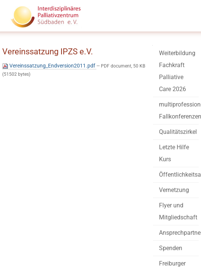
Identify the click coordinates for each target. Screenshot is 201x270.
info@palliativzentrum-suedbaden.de (60, 229)
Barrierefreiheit (30, 244)
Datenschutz (110, 244)
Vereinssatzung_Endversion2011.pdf (68, 79)
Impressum (72, 244)
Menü (179, 23)
